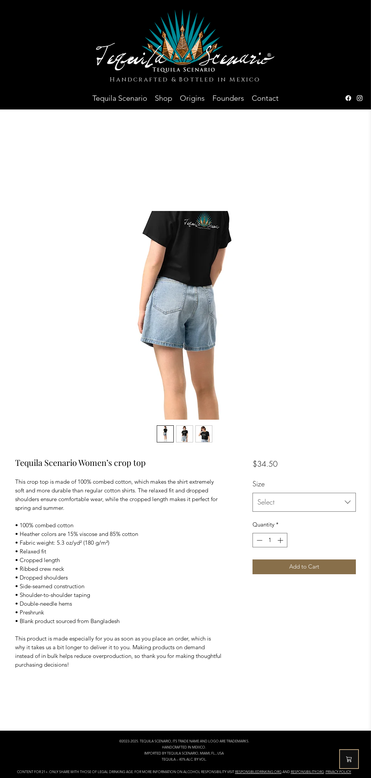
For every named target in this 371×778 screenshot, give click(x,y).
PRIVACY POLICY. (338, 771)
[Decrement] (259, 540)
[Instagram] (359, 98)
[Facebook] (348, 98)
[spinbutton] (269, 540)
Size (259, 483)
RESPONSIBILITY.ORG (307, 771)
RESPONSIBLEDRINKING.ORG (258, 771)
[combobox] (304, 502)
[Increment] (281, 540)
